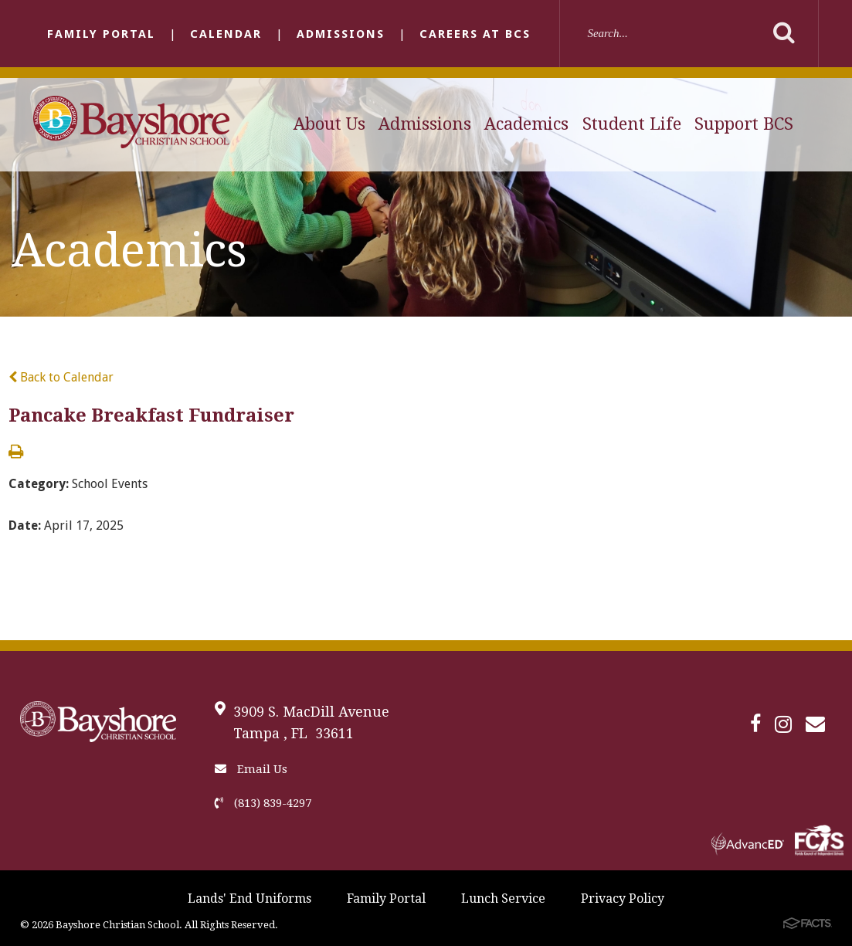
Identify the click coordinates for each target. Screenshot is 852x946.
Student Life (631, 124)
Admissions (341, 34)
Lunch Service (503, 898)
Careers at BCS (475, 34)
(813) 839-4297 (263, 803)
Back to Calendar (61, 377)
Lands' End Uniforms (249, 898)
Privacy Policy (622, 898)
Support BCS (743, 124)
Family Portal (101, 34)
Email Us (251, 769)
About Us (329, 124)
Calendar (226, 34)
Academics (526, 124)
